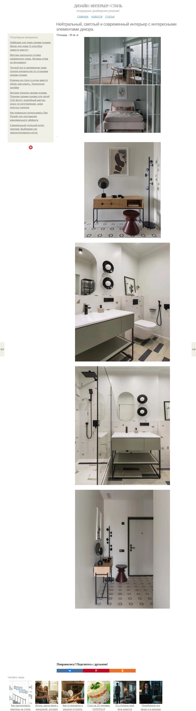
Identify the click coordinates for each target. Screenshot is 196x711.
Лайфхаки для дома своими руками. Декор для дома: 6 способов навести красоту (30, 46)
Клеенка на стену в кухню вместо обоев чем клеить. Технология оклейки (29, 84)
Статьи (109, 16)
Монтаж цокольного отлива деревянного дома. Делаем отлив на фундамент (29, 59)
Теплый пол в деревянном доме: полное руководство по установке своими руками (29, 71)
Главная (82, 16)
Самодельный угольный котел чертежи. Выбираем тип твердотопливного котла (27, 129)
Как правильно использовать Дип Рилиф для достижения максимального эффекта (29, 116)
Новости (96, 16)
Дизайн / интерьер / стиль (98, 6)
